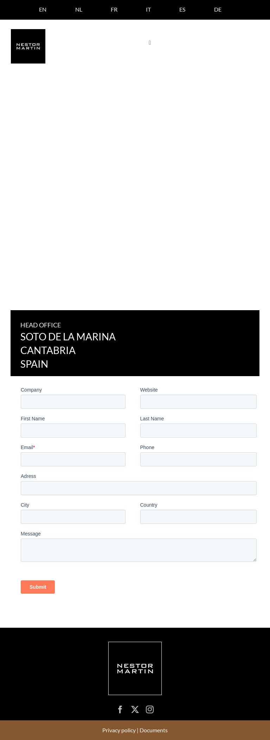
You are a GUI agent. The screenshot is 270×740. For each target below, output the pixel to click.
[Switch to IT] (148, 9)
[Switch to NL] (78, 9)
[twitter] (135, 709)
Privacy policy (119, 730)
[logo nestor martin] (28, 31)
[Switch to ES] (182, 9)
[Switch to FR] (114, 9)
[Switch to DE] (217, 9)
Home (17, 95)
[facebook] (120, 709)
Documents (154, 730)
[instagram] (150, 709)
